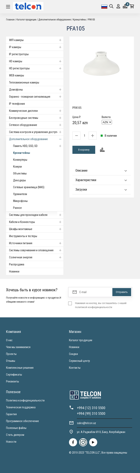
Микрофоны (20, 201)
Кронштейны (79, 19)
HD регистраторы (36, 68)
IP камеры (36, 47)
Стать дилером (15, 434)
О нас (9, 340)
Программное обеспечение (22, 421)
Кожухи (17, 166)
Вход (118, 6)
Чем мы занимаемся (18, 347)
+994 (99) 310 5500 (91, 413)
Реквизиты (12, 381)
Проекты (11, 354)
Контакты (74, 367)
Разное (17, 207)
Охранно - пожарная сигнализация (36, 96)
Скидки (73, 354)
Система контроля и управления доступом (36, 132)
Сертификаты (14, 374)
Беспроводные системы (36, 117)
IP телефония (17, 103)
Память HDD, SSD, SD (38, 146)
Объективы (20, 173)
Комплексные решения (19, 367)
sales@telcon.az (86, 423)
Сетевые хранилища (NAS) (28, 187)
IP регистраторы (19, 54)
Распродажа (16, 264)
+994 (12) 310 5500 (91, 408)
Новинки (14, 271)
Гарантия (11, 414)
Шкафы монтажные (36, 229)
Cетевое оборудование (36, 124)
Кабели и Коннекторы (36, 222)
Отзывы (10, 360)
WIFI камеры (36, 40)
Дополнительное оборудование (54, 19)
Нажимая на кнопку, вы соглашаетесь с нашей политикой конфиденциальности (100, 305)
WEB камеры (16, 75)
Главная (10, 19)
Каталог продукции (26, 19)
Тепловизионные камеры (24, 82)
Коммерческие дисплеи (36, 110)
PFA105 (91, 19)
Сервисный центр (79, 360)
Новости (11, 441)
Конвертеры (20, 159)
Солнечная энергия (36, 257)
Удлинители (20, 194)
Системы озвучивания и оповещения (36, 250)
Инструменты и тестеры (23, 236)
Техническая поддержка (21, 407)
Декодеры (19, 180)
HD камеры (36, 61)
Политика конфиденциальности (25, 400)
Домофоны (36, 89)
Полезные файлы (16, 428)
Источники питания (36, 243)
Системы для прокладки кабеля (36, 214)
